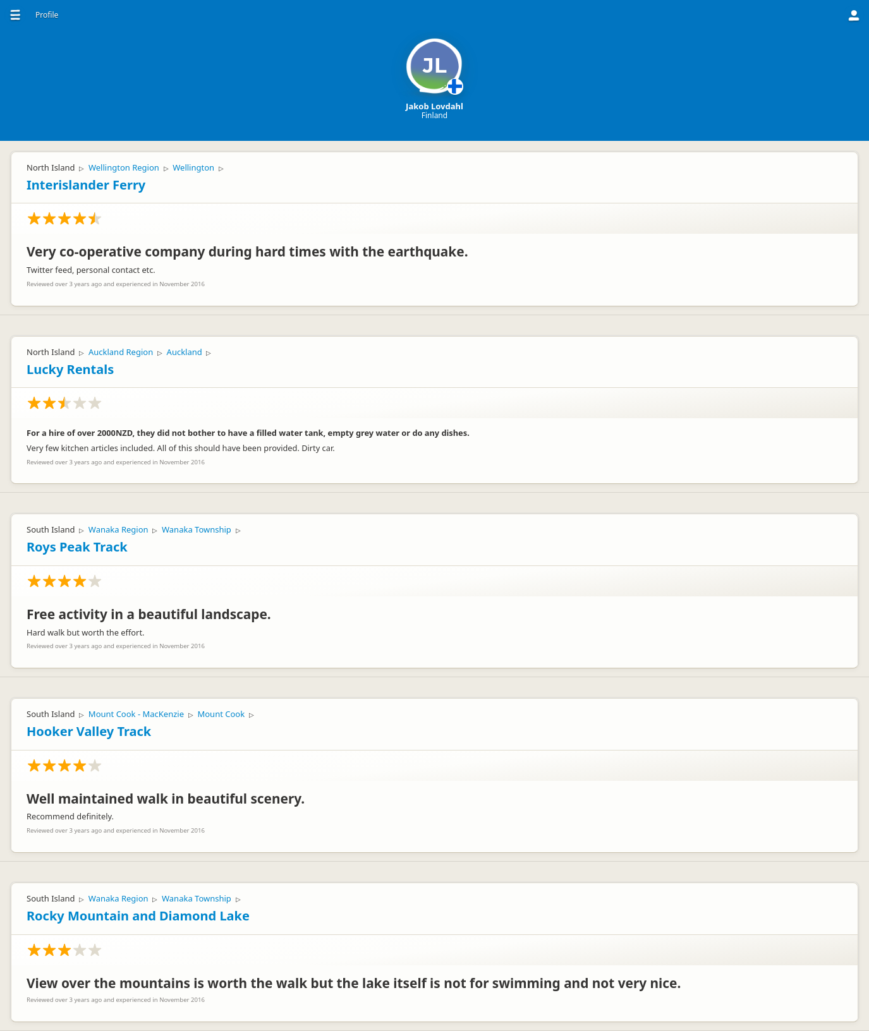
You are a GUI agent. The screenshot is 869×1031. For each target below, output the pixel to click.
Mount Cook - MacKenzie (136, 714)
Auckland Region (120, 352)
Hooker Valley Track (89, 731)
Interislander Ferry (86, 184)
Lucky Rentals (70, 369)
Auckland (184, 352)
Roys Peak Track (77, 546)
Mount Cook (221, 714)
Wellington (193, 167)
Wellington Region (123, 167)
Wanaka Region (118, 529)
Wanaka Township (196, 529)
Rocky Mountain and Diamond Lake (138, 915)
